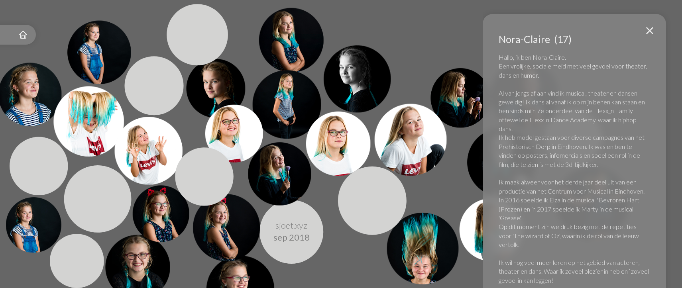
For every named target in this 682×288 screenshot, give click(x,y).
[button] (650, 31)
